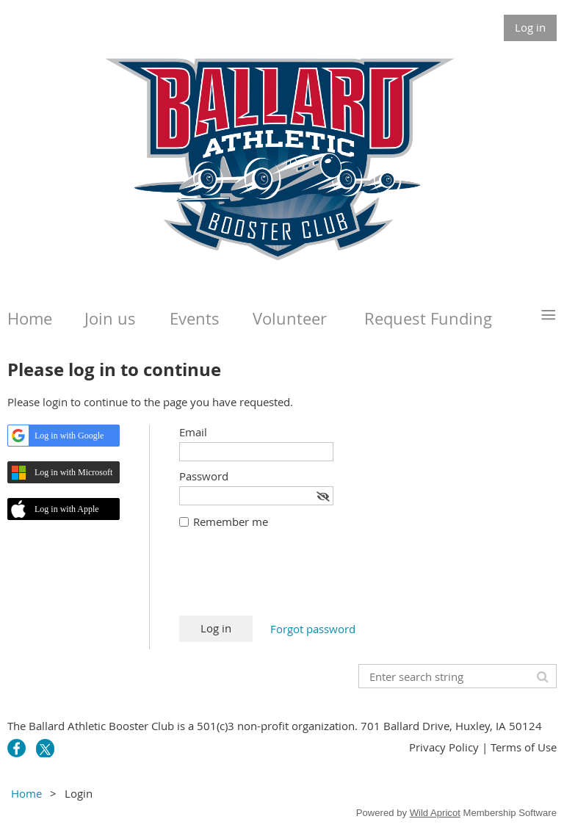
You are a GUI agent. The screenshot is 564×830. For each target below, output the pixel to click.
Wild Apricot (435, 812)
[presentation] (290, 579)
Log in (530, 27)
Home (26, 793)
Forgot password (312, 628)
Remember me (230, 521)
